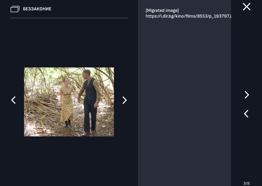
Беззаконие (37, 9)
